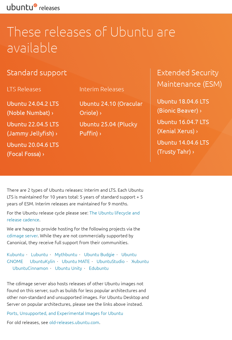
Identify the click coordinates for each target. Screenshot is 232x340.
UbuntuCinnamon (30, 268)
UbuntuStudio (111, 261)
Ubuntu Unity (68, 268)
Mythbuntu (66, 254)
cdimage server (22, 235)
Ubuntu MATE (76, 261)
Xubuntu (140, 261)
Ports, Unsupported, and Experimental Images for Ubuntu (65, 313)
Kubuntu (15, 254)
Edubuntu (99, 268)
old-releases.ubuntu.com (74, 322)
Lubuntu (39, 254)
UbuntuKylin (42, 261)
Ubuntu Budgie (99, 254)
